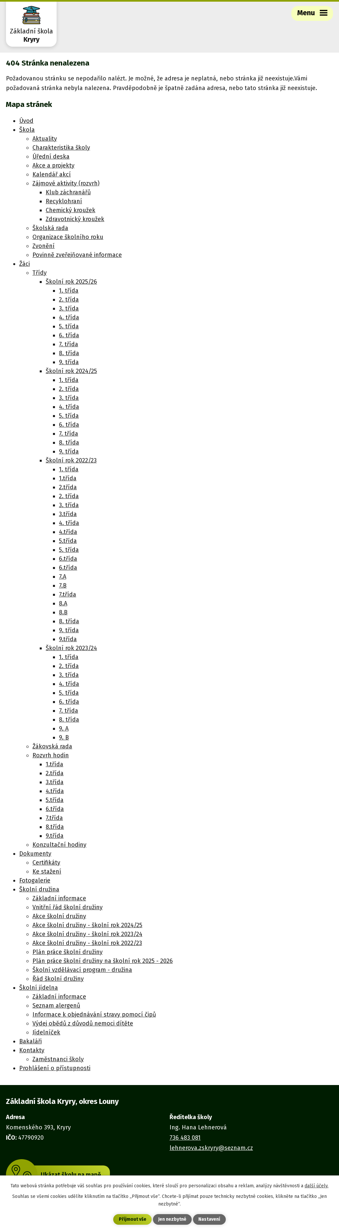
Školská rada (50, 228)
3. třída (69, 308)
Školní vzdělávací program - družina (82, 969)
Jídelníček (46, 1032)
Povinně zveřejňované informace (77, 255)
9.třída (68, 639)
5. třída (69, 326)
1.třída (67, 478)
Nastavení (209, 1219)
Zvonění (43, 246)
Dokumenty (35, 853)
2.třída (68, 487)
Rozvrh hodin (50, 755)
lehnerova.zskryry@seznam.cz (211, 1148)
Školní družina (39, 889)
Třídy (39, 272)
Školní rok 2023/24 (71, 648)
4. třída (69, 317)
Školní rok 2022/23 (71, 460)
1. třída (68, 290)
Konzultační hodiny (59, 844)
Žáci (24, 263)
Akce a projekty (53, 165)
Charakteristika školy (61, 147)
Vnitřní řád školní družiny (67, 907)
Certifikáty (46, 862)
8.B (63, 612)
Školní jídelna (38, 987)
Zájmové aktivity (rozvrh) (66, 183)
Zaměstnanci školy (58, 1059)
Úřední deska (51, 156)
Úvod (26, 120)
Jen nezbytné (172, 1219)
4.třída (68, 532)
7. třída (68, 344)
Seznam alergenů (56, 1005)
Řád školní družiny (58, 978)
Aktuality (44, 138)
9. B (64, 737)
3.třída (68, 514)
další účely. (316, 1186)
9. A (64, 728)
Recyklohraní (64, 201)
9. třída (69, 362)
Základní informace (59, 898)
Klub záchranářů (68, 192)
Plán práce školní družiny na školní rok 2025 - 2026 (102, 961)
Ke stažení (46, 871)
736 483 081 (185, 1137)
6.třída (68, 558)
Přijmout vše (132, 1219)
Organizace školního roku (67, 237)
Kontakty (31, 1050)
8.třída (55, 826)
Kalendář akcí (51, 174)
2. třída (69, 299)
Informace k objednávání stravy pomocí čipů (94, 1014)
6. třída (69, 335)
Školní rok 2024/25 (71, 371)
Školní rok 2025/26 (71, 281)
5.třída (68, 540)
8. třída (69, 353)
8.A (63, 603)
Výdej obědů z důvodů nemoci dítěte (82, 1023)
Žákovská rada (52, 746)
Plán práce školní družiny (67, 952)
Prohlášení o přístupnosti (54, 1068)
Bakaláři (30, 1041)
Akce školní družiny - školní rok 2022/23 (87, 943)
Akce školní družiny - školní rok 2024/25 (87, 925)
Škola (27, 129)
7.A (62, 576)
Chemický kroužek (70, 210)
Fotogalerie (34, 880)
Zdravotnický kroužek (75, 219)
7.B (63, 585)
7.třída (67, 594)
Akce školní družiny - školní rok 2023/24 (87, 934)
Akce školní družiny (59, 916)
